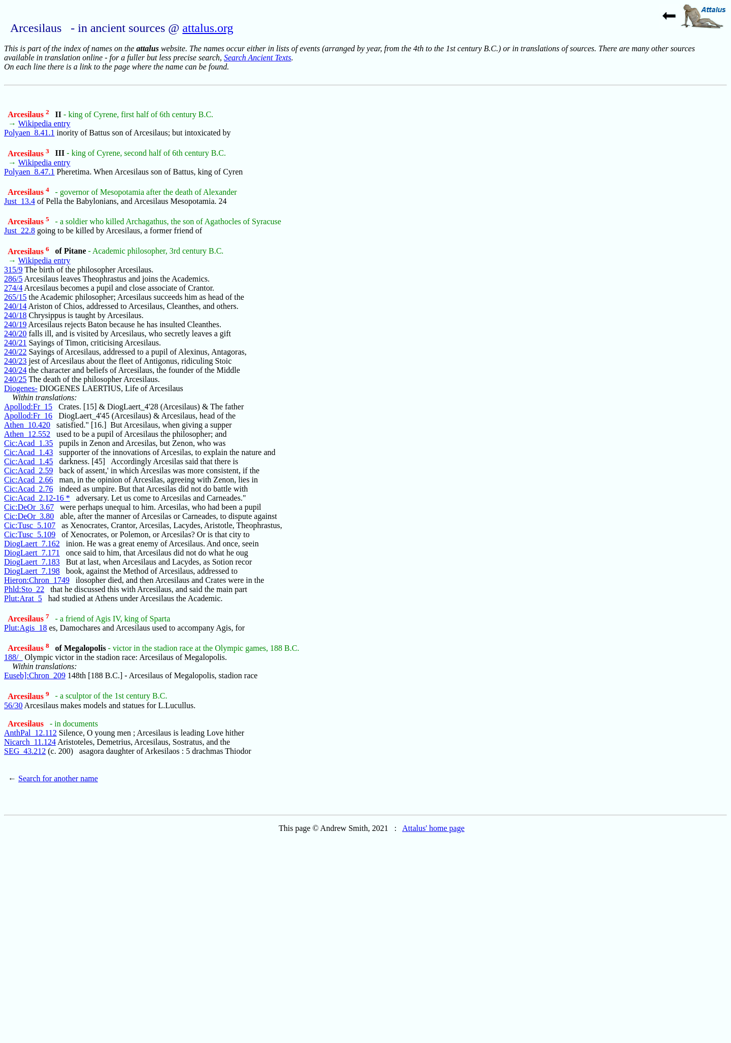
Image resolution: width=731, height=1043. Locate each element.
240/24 (15, 370)
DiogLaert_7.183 (32, 562)
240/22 (15, 351)
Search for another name (58, 778)
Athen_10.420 (27, 425)
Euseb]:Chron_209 (34, 675)
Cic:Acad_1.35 (28, 443)
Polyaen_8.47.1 (29, 171)
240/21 (15, 342)
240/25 (15, 379)
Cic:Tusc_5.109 (29, 534)
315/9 (13, 269)
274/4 (13, 288)
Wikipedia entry (44, 123)
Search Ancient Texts (257, 57)
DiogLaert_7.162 (32, 543)
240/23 (15, 361)
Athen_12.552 (27, 434)
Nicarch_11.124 (30, 742)
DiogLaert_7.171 (32, 552)
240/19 (15, 324)
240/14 (15, 306)
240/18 (15, 315)
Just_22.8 (19, 230)
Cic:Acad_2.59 (28, 470)
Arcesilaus (28, 114)
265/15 (15, 297)
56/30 (13, 705)
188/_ (13, 657)
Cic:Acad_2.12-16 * (37, 498)
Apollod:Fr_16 (28, 415)
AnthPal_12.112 (30, 732)
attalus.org (207, 27)
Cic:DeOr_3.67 (29, 507)
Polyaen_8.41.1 (29, 132)
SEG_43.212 (25, 751)
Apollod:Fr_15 (28, 406)
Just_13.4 (19, 201)
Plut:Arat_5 (23, 598)
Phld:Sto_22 (24, 589)
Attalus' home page (433, 828)
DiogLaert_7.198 (32, 571)
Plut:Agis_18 (25, 627)
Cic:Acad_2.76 (28, 488)
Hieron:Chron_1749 (37, 580)
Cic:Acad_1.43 (28, 452)
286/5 (13, 278)
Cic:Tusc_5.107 (29, 525)
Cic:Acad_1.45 (28, 461)
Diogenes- (21, 388)
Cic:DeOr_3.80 (29, 516)
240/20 (15, 333)
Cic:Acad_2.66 (28, 479)
